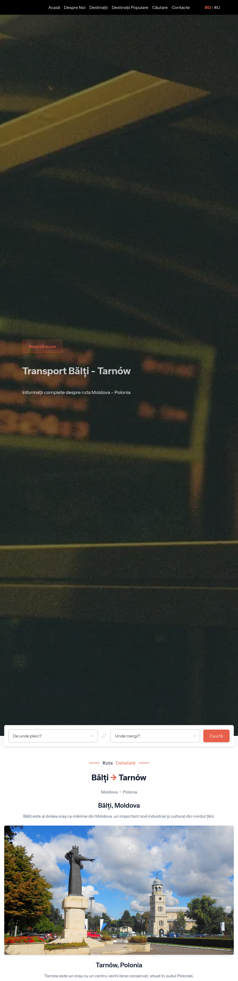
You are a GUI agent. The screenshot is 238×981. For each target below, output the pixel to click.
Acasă (54, 7)
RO (208, 7)
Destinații (99, 7)
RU (217, 7)
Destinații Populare (130, 7)
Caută (216, 736)
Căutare (160, 7)
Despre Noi (75, 7)
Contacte (181, 7)
